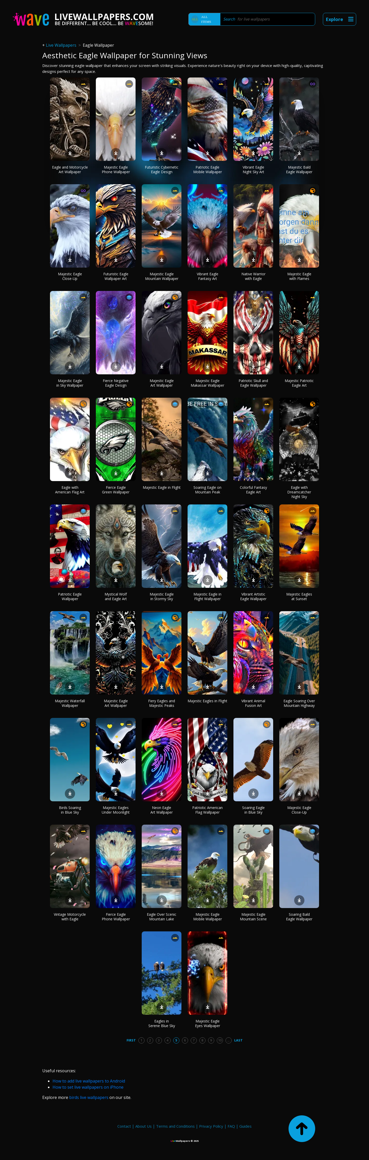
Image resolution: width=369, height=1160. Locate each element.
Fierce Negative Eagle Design (116, 383)
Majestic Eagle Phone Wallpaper (116, 169)
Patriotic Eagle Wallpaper (70, 596)
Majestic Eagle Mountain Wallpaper (161, 276)
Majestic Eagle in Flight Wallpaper (207, 596)
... (228, 1040)
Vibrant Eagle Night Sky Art (253, 169)
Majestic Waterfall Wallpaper (70, 703)
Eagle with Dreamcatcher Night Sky (299, 492)
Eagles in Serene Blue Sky (161, 1023)
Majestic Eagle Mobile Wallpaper (207, 916)
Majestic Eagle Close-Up (70, 276)
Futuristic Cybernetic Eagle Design (161, 169)
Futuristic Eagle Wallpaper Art (115, 276)
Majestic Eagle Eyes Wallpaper (207, 1023)
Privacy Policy (211, 1126)
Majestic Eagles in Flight (207, 700)
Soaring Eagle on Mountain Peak (207, 489)
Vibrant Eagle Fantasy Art (207, 276)
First (131, 1040)
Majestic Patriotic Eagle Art (299, 383)
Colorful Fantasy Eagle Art (253, 489)
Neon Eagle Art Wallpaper (161, 810)
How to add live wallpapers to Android (89, 1081)
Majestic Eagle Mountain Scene (253, 916)
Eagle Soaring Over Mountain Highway (299, 703)
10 (220, 1040)
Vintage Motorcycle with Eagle (70, 916)
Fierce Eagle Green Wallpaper (115, 489)
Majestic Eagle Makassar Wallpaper (207, 383)
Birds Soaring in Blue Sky (70, 810)
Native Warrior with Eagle (253, 276)
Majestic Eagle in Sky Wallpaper (69, 383)
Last (238, 1040)
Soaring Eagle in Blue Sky (253, 810)
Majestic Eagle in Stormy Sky (162, 596)
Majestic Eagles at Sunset (299, 596)
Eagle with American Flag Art (70, 489)
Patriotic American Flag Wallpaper (207, 810)
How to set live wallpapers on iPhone (88, 1087)
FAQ (231, 1126)
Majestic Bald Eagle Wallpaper (299, 169)
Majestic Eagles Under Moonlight (116, 810)
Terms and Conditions (175, 1126)
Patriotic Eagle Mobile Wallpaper (207, 169)
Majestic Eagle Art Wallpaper (162, 383)
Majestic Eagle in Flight (162, 487)
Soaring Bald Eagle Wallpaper (299, 916)
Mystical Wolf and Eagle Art (116, 596)
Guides (245, 1126)
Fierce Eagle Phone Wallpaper (116, 916)
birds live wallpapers (88, 1097)
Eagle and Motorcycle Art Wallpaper (70, 169)
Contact (124, 1126)
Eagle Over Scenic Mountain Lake (161, 916)
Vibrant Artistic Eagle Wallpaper (253, 596)
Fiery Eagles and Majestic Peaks (161, 703)
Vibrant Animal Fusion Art (253, 703)
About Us (143, 1126)
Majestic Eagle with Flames (299, 276)
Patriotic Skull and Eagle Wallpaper (253, 383)
